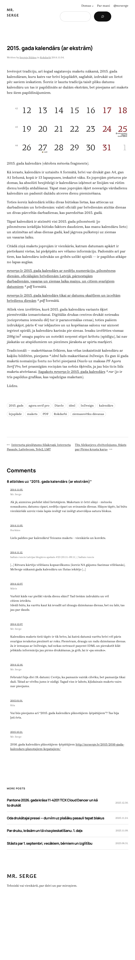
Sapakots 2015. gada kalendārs (71, 372)
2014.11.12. (16, 552)
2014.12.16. (16, 664)
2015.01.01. (16, 700)
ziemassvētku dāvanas (88, 414)
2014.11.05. (16, 489)
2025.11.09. (122, 830)
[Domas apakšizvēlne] (93, 6)
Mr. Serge (15, 494)
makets (32, 414)
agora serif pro (39, 405)
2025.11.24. (121, 818)
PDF (46, 414)
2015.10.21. (16, 732)
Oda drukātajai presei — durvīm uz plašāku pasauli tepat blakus (55, 818)
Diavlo (59, 405)
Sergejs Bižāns (28, 57)
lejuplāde (15, 414)
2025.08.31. (121, 843)
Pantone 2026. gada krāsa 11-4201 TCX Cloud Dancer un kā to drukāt (52, 803)
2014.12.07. (16, 583)
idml (72, 405)
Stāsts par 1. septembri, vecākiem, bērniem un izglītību (49, 843)
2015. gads (16, 405)
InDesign (87, 405)
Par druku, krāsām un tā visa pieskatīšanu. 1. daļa (44, 830)
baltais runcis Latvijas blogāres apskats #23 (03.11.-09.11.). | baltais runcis (52, 557)
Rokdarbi (45, 57)
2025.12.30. (121, 802)
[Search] (102, 16)
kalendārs (106, 405)
